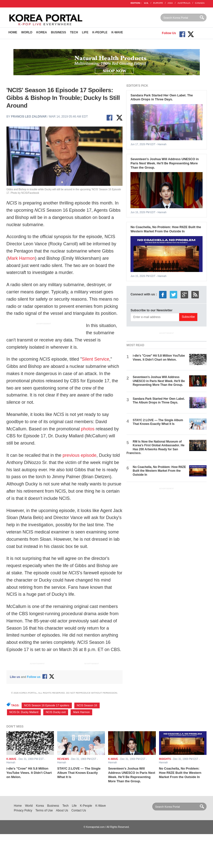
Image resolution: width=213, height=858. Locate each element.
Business (58, 32)
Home (12, 32)
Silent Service (95, 359)
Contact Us (78, 810)
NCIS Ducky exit (56, 712)
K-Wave (117, 32)
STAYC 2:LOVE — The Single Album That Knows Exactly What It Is (158, 422)
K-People (100, 32)
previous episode (79, 455)
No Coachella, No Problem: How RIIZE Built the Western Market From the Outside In (165, 229)
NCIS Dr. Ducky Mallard (23, 712)
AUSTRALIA (183, 3)
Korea (41, 32)
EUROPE (158, 3)
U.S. (146, 3)
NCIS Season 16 (87, 705)
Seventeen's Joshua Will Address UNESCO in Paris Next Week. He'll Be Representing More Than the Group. (164, 163)
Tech (74, 32)
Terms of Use (44, 810)
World (26, 32)
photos (87, 428)
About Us (62, 810)
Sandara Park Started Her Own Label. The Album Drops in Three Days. (161, 97)
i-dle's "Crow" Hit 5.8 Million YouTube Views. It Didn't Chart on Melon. (159, 357)
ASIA (170, 3)
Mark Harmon (21, 258)
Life (85, 32)
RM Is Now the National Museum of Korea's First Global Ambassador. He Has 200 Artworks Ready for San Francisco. (155, 447)
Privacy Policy (23, 810)
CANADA (200, 3)
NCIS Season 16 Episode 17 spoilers (46, 705)
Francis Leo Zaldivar (29, 116)
